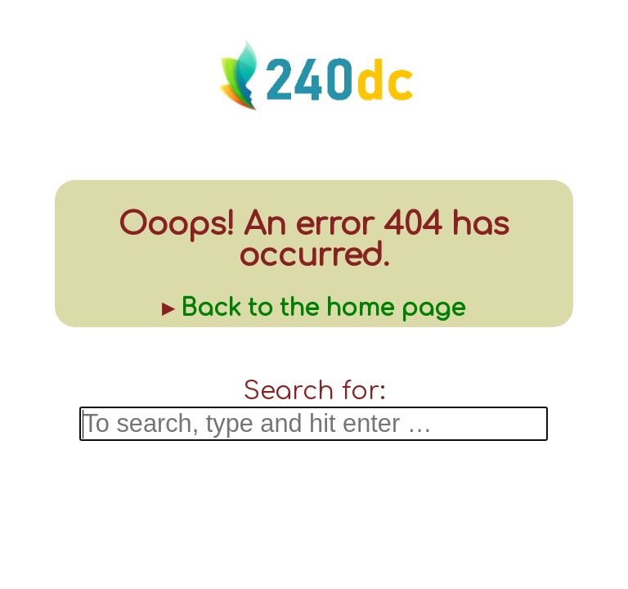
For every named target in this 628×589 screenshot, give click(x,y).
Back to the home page (323, 308)
